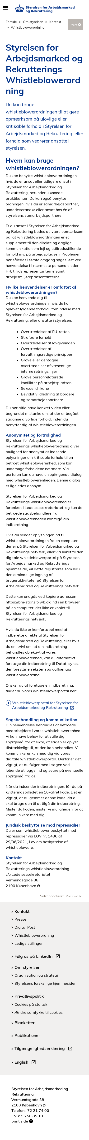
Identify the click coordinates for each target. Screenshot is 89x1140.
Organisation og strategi (36, 975)
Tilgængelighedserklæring (44, 1049)
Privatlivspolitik (29, 996)
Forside (11, 22)
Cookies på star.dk (30, 1004)
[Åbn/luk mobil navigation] (5, 8)
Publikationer (27, 1035)
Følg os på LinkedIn (38, 957)
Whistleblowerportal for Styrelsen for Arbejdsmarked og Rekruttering (45, 705)
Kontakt (55, 22)
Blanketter (24, 1022)
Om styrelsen (33, 22)
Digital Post (24, 927)
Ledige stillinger (28, 943)
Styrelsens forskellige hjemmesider (45, 983)
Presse (20, 919)
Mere (76, 24)
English (26, 1062)
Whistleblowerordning (34, 935)
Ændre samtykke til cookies (38, 1012)
